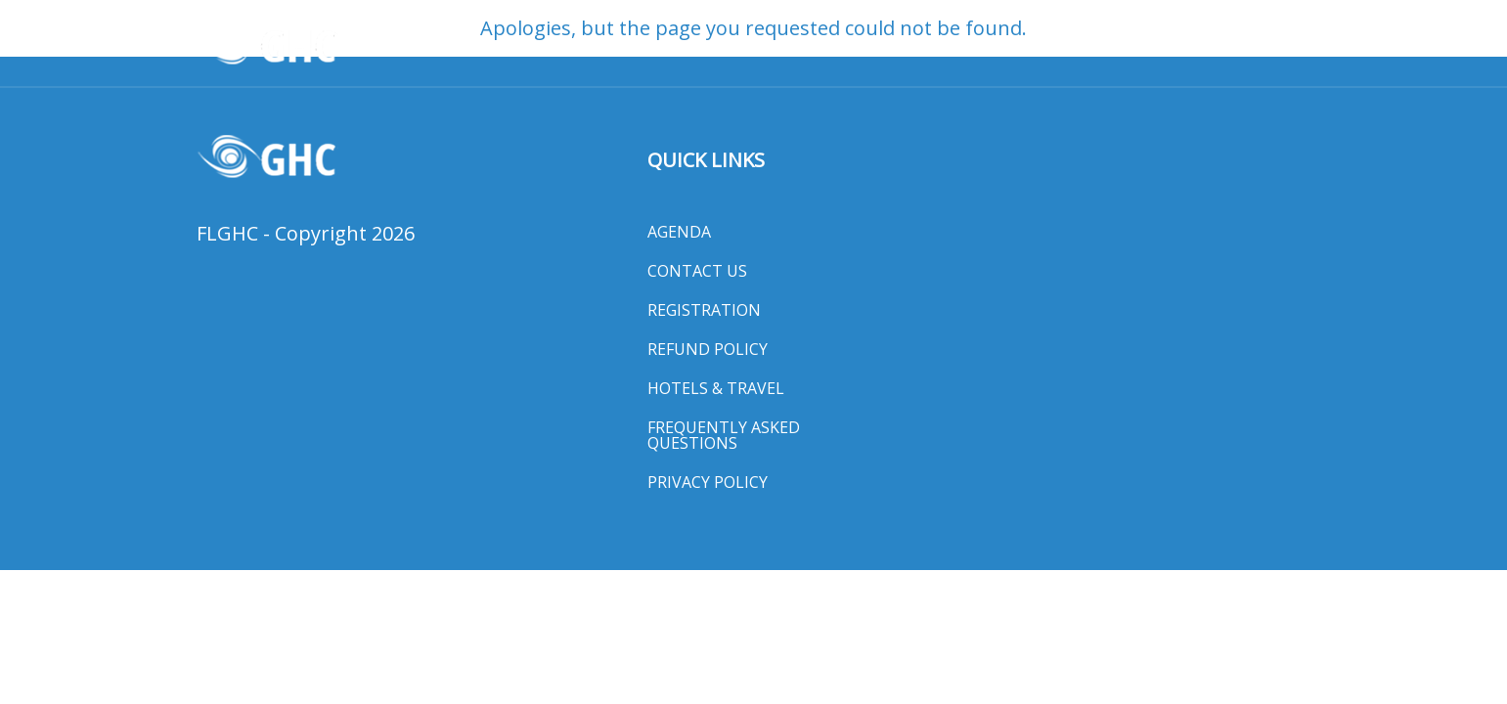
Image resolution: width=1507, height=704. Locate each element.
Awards (547, 46)
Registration (704, 310)
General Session (888, 46)
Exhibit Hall (1179, 46)
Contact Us (697, 271)
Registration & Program (700, 46)
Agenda (679, 232)
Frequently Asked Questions (723, 435)
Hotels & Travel (1041, 46)
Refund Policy (707, 349)
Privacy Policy (707, 482)
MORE (1273, 46)
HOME (471, 46)
